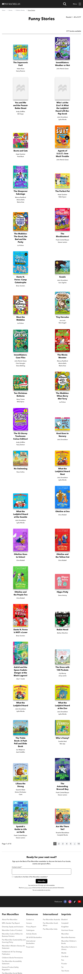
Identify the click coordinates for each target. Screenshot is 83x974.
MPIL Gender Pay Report (11, 923)
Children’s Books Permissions (12, 958)
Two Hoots (65, 971)
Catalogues (30, 930)
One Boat (64, 956)
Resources (32, 914)
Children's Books (20, 10)
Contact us (30, 919)
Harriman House (67, 930)
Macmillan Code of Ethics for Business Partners (12, 935)
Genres (10, 10)
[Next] (74, 844)
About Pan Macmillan (9, 919)
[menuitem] (14, 920)
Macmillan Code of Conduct (12, 930)
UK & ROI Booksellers (34, 937)
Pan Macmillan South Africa (50, 924)
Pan (62, 960)
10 (79, 844)
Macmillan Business (68, 937)
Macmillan (65, 934)
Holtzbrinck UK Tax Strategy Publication (12, 953)
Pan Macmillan (10, 914)
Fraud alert (30, 947)
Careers (29, 923)
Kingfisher (65, 927)
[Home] (11, 4)
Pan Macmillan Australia (51, 919)
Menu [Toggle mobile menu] (77, 4)
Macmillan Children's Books (68, 942)
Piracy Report (31, 927)
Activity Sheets (31, 934)
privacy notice (28, 887)
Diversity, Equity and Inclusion (12, 927)
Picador (64, 964)
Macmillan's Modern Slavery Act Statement (13, 947)
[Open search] (64, 4)
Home (3, 10)
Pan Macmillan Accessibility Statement (12, 962)
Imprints (66, 914)
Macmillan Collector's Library (69, 948)
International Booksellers (30, 942)
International (50, 914)
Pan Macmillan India (50, 929)
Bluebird (64, 919)
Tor (62, 967)
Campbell (64, 923)
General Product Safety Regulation (10, 968)
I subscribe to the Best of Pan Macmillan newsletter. (30, 877)
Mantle (63, 953)
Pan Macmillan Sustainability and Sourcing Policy (14, 941)
